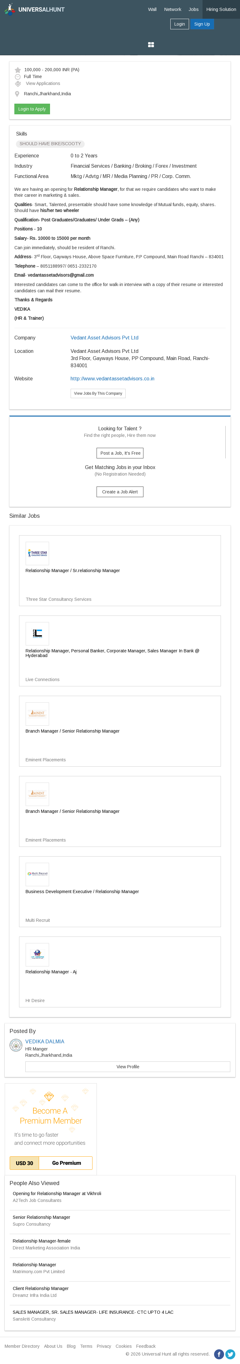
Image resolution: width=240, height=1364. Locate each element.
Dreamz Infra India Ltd (35, 1295)
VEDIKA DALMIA (44, 1041)
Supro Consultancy (32, 1224)
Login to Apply (32, 108)
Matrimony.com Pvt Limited (39, 1271)
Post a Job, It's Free (121, 453)
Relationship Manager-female (42, 1240)
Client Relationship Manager (41, 1288)
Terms (86, 1346)
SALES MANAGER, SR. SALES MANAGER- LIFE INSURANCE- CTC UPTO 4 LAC (93, 1312)
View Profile (128, 1066)
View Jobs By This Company (98, 393)
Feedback (146, 1346)
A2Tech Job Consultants (37, 1200)
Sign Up (202, 24)
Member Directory (22, 1346)
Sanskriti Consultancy (34, 1319)
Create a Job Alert (120, 491)
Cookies (124, 1346)
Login (179, 24)
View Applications (37, 83)
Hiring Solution (221, 9)
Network (172, 9)
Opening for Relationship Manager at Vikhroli (57, 1193)
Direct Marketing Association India (46, 1247)
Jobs (194, 9)
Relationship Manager (34, 1264)
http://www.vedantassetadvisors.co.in (112, 378)
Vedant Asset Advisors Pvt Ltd (104, 337)
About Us (53, 1346)
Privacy (104, 1346)
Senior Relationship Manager (41, 1217)
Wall (152, 9)
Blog (71, 1346)
